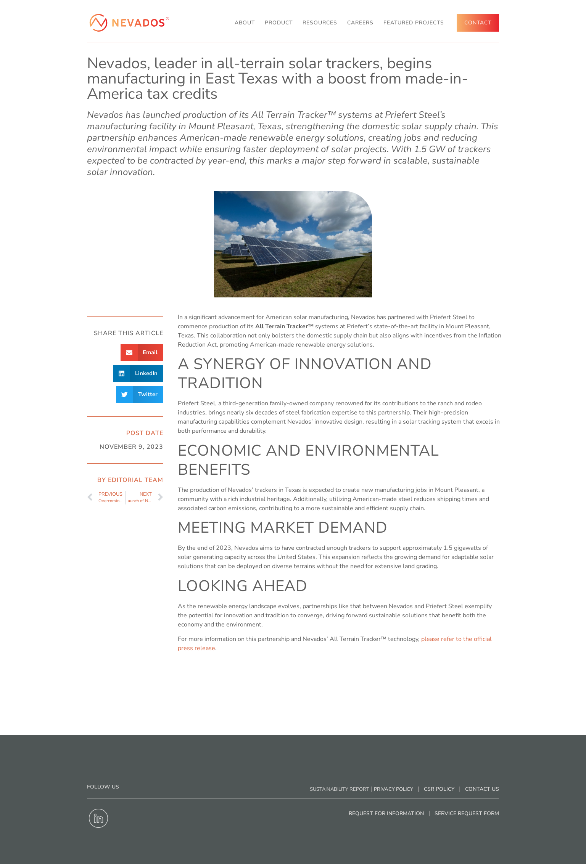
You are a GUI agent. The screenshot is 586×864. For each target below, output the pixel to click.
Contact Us (482, 789)
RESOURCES (320, 22)
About (245, 22)
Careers (360, 22)
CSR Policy (439, 789)
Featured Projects (413, 22)
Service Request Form (467, 813)
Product (279, 22)
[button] (142, 352)
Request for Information (386, 813)
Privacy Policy (393, 789)
